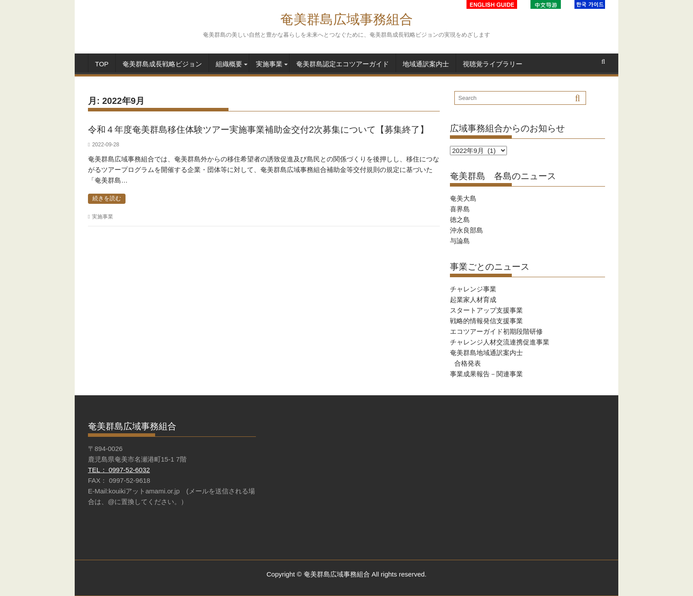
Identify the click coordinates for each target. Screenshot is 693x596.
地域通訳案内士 (426, 64)
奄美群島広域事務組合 (346, 19)
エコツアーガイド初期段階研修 (496, 331)
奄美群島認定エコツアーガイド (342, 64)
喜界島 (460, 209)
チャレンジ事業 (473, 289)
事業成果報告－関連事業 (486, 374)
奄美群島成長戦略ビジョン (162, 64)
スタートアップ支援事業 (486, 310)
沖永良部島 (466, 230)
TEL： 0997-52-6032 (119, 470)
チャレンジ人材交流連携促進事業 (499, 342)
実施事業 (269, 64)
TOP (102, 64)
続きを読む (106, 198)
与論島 (460, 241)
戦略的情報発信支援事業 (486, 321)
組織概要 (229, 64)
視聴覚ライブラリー (492, 64)
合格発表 (467, 363)
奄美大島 (463, 198)
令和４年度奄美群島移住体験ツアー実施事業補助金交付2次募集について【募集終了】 (258, 129)
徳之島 (460, 219)
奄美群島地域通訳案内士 (486, 352)
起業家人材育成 (473, 299)
